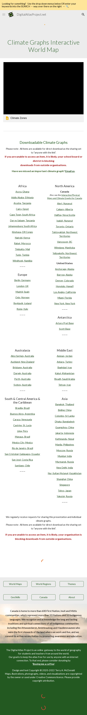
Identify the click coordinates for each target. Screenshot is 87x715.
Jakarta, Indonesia (64, 433)
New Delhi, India (64, 467)
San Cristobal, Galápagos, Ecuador (22, 454)
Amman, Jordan (64, 356)
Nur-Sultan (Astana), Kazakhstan (64, 473)
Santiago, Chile (22, 465)
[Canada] (43, 597)
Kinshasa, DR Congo (22, 232)
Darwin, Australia (22, 373)
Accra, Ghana (22, 191)
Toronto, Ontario (65, 226)
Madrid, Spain (22, 291)
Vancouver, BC (64, 241)
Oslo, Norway (22, 297)
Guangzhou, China (64, 427)
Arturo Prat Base (65, 323)
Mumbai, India (65, 456)
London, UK (22, 286)
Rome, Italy (22, 309)
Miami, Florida (64, 297)
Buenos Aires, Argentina (22, 414)
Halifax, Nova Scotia (64, 215)
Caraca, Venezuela (22, 419)
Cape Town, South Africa (22, 214)
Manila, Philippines (64, 444)
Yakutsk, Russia (64, 496)
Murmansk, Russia (64, 461)
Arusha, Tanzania (22, 203)
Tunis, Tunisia (22, 255)
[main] (43, 46)
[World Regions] (43, 584)
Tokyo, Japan (64, 490)
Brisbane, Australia (22, 367)
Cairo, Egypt (22, 209)
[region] (43, 5)
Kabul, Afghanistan (64, 373)
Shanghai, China (65, 479)
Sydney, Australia (22, 385)
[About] (71, 597)
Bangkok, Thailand (64, 404)
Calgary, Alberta (64, 209)
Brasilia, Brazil (22, 408)
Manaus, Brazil (22, 436)
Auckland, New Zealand (22, 361)
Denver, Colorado (64, 280)
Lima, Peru (22, 431)
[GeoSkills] (15, 597)
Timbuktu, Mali (22, 249)
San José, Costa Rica (22, 459)
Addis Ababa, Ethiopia (22, 197)
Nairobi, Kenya (22, 237)
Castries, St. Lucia (22, 425)
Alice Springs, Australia (22, 356)
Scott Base (64, 329)
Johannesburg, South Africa (22, 226)
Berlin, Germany (22, 280)
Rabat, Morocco (22, 243)
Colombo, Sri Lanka (65, 416)
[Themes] (71, 584)
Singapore (64, 485)
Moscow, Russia (64, 450)
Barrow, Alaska (64, 274)
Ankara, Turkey (64, 361)
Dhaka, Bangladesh (65, 421)
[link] (43, 92)
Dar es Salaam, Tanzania (22, 220)
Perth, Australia (22, 379)
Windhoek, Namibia (22, 260)
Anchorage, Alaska (64, 269)
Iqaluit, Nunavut (64, 220)
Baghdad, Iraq (64, 367)
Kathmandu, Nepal (64, 439)
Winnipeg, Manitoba (64, 247)
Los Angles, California (64, 292)
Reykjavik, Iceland (22, 303)
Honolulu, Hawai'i (65, 286)
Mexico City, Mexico (22, 442)
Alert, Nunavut (64, 203)
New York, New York (64, 303)
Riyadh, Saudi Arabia (64, 379)
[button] (4, 14)
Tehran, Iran (64, 385)
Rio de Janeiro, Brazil (22, 448)
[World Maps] (15, 584)
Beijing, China (64, 410)
